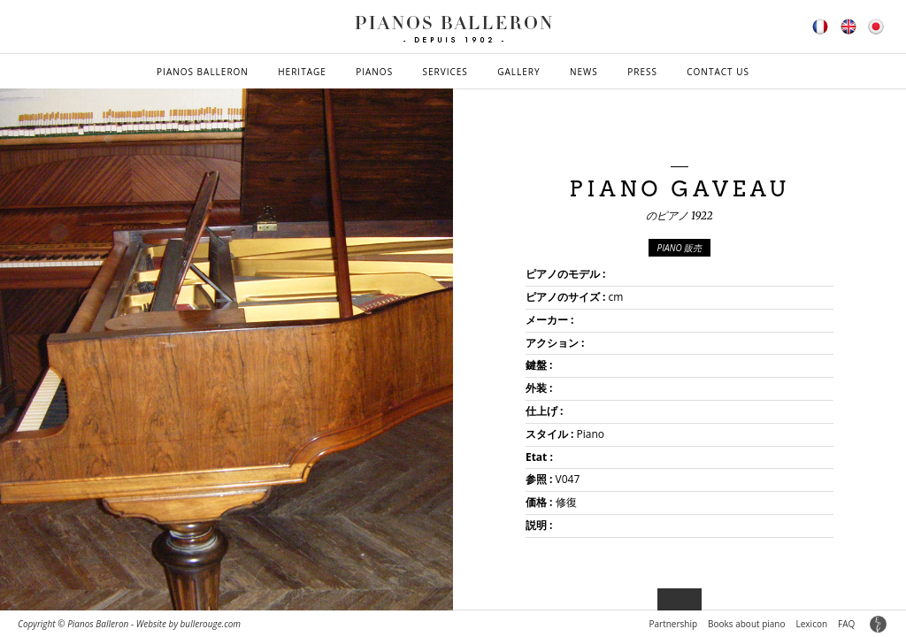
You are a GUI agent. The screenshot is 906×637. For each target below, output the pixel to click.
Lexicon (812, 624)
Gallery (518, 71)
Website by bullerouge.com (188, 624)
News (584, 71)
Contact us (718, 71)
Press (642, 71)
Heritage (302, 71)
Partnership (673, 624)
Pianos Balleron (203, 71)
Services (445, 71)
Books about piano (746, 624)
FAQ (846, 624)
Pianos (374, 71)
